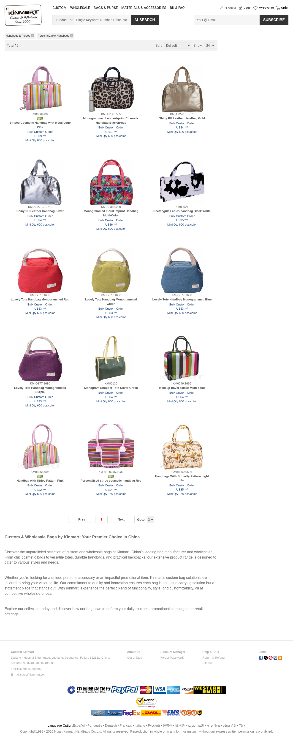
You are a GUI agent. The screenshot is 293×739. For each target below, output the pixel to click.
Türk (242, 725)
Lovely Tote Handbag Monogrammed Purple (40, 390)
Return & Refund (213, 657)
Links (262, 652)
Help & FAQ (210, 652)
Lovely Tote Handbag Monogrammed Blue (182, 299)
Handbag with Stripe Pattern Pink (39, 480)
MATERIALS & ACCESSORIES (143, 8)
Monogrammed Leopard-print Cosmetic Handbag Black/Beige (111, 120)
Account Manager (172, 652)
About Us (133, 652)
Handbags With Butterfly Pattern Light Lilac (182, 478)
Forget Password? (172, 657)
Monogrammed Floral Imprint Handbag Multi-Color (111, 213)
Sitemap (207, 663)
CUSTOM (59, 8)
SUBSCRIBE (274, 20)
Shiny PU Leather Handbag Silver (40, 211)
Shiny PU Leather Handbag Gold (182, 118)
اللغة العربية (196, 725)
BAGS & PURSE (106, 8)
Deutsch (111, 725)
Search (145, 20)
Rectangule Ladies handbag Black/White (182, 211)
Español (79, 725)
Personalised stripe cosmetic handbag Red (111, 480)
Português (94, 725)
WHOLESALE (80, 8)
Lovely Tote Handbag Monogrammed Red (40, 299)
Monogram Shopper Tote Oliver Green (111, 388)
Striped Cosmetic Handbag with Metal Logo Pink (40, 125)
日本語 (180, 725)
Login (247, 7)
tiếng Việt (229, 725)
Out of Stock (135, 657)
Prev (81, 519)
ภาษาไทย (213, 725)
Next (121, 519)
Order (284, 7)
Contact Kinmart (22, 652)
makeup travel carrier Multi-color (182, 388)
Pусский (154, 725)
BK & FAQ (177, 8)
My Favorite (266, 7)
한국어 (167, 725)
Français (125, 725)
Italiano (140, 725)
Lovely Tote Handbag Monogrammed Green (111, 301)
